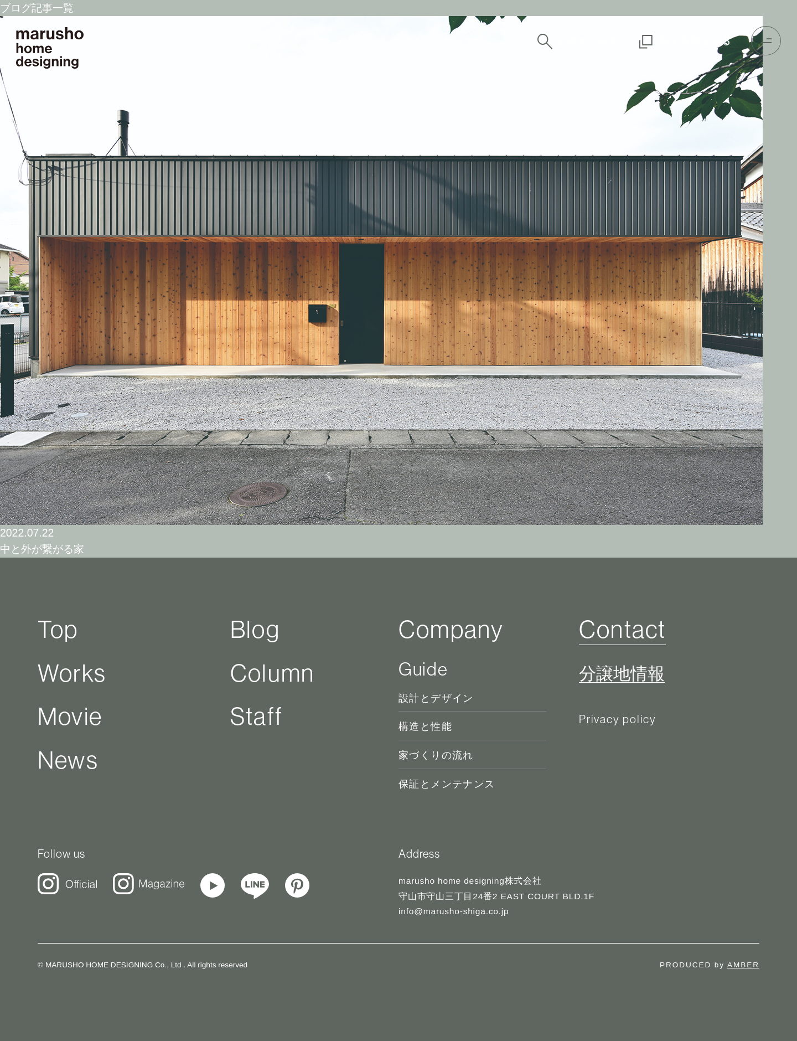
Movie (70, 715)
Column (272, 672)
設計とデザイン (436, 698)
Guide (423, 669)
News (68, 759)
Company (451, 629)
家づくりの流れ (436, 755)
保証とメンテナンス (446, 784)
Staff (256, 715)
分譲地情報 (622, 674)
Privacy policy (618, 719)
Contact (622, 629)
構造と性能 (425, 726)
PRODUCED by (709, 965)
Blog (255, 629)
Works (72, 672)
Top (58, 629)
